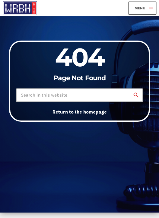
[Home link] (20, 8)
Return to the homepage (79, 112)
